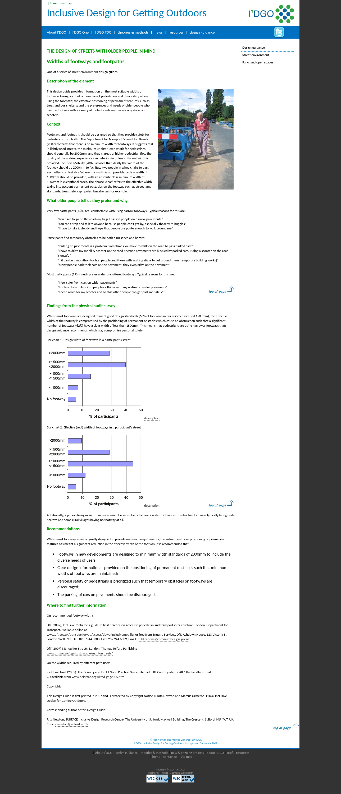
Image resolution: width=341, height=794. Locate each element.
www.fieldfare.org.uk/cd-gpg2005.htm (98, 677)
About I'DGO (56, 32)
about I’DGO (216, 753)
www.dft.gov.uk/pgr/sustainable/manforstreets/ (80, 653)
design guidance (202, 32)
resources (176, 32)
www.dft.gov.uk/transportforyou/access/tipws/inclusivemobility (90, 634)
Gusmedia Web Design (181, 772)
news (158, 32)
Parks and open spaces (257, 62)
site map (66, 3)
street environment (85, 72)
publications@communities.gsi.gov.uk (163, 639)
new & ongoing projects (187, 753)
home (53, 3)
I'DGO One (80, 32)
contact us (170, 757)
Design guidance (253, 47)
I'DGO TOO (103, 32)
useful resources (238, 753)
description (152, 418)
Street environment (255, 55)
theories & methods (133, 32)
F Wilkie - (165, 772)
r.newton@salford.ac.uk (71, 724)
